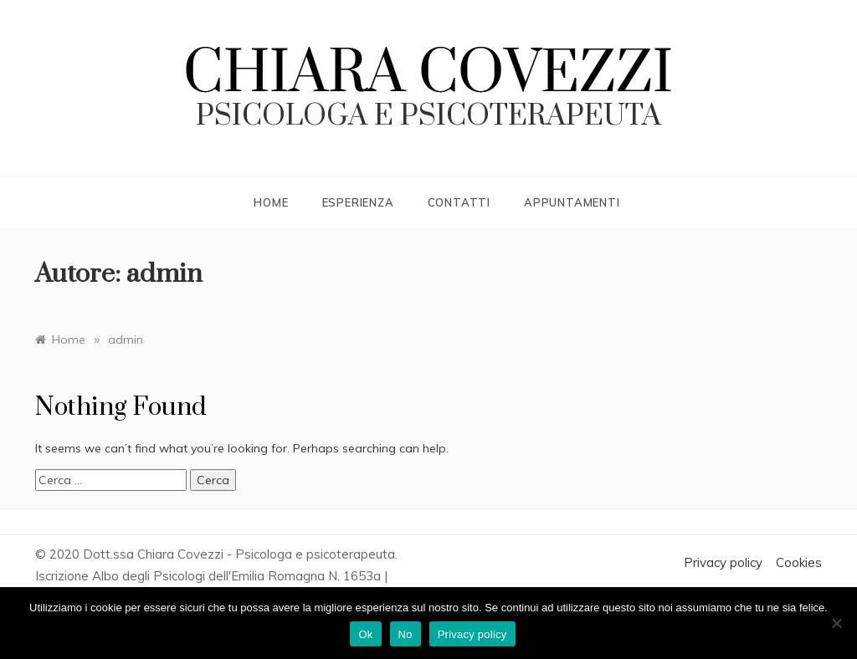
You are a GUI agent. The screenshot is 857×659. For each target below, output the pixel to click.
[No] (836, 623)
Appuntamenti (572, 202)
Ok (365, 634)
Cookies (799, 562)
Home (271, 202)
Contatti (459, 202)
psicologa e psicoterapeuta (428, 116)
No (405, 634)
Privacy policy (723, 562)
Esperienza (358, 202)
